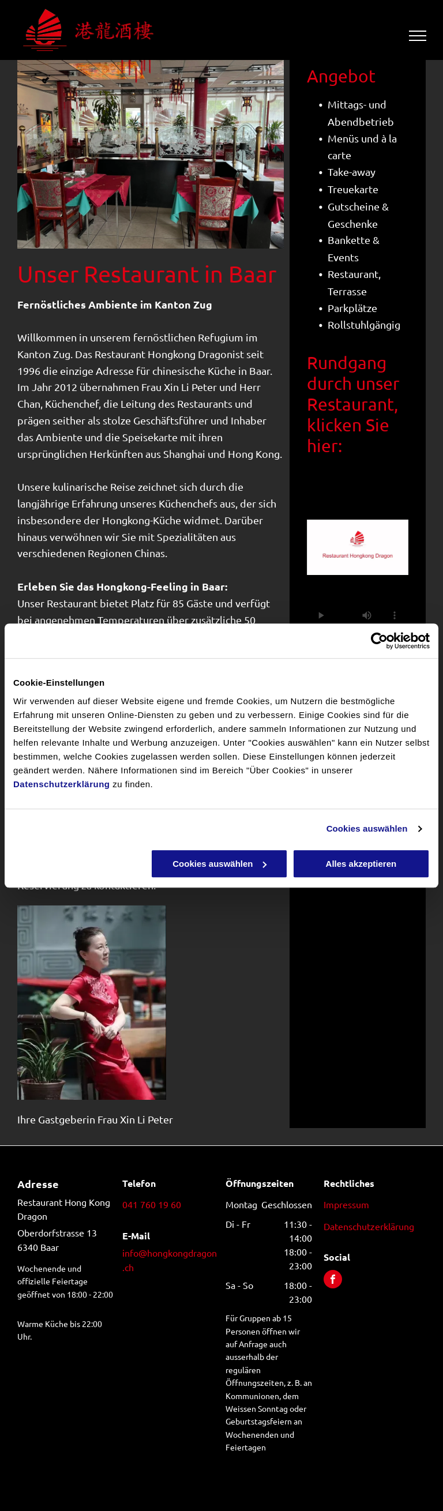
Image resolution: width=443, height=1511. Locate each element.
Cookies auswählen (367, 828)
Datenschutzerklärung (61, 784)
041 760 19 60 (151, 1204)
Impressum (346, 1204)
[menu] (418, 36)
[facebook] (333, 1280)
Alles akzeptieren (361, 864)
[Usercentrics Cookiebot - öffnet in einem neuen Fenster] (379, 640)
